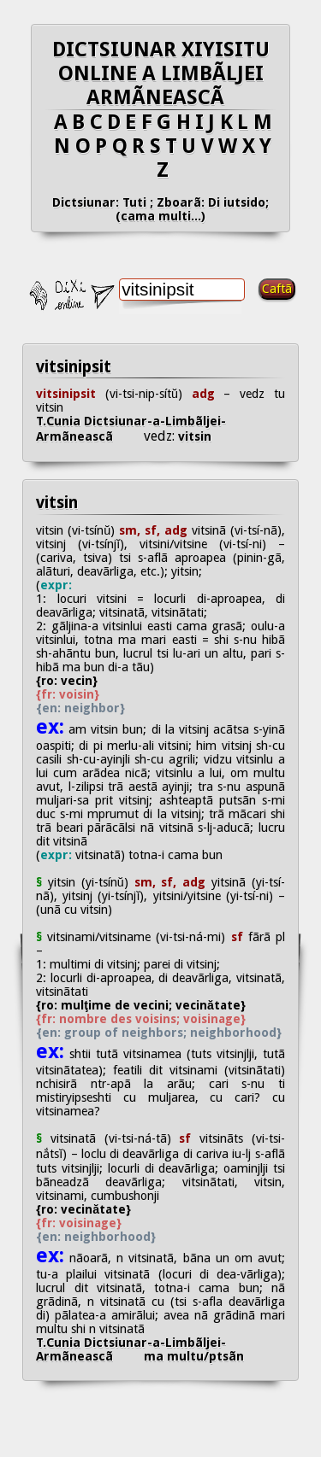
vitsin (193, 436)
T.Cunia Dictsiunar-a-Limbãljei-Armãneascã (131, 428)
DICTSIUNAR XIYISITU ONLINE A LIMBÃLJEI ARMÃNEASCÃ (161, 73)
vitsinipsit (73, 367)
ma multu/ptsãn (194, 1356)
